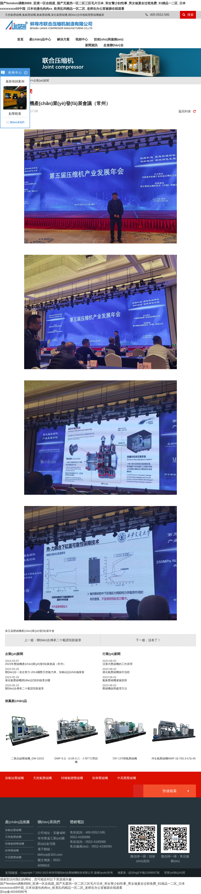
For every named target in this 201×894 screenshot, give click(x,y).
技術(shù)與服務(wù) (108, 39)
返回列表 (187, 111)
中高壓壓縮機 (126, 778)
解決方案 (63, 39)
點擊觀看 (15, 113)
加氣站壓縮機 (14, 778)
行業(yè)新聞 (111, 654)
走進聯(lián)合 (113, 45)
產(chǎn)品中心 (40, 39)
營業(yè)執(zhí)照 (174, 872)
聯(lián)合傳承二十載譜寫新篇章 (59, 640)
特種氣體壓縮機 (72, 778)
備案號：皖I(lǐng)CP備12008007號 (139, 872)
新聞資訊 (91, 45)
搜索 (188, 14)
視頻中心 (81, 39)
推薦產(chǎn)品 (16, 701)
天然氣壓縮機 (42, 778)
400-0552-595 (157, 14)
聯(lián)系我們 (17, 122)
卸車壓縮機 (100, 778)
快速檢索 (176, 791)
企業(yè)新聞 (41, 80)
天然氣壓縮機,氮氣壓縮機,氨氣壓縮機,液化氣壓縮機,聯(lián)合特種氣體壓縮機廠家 (54, 14)
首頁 (20, 39)
